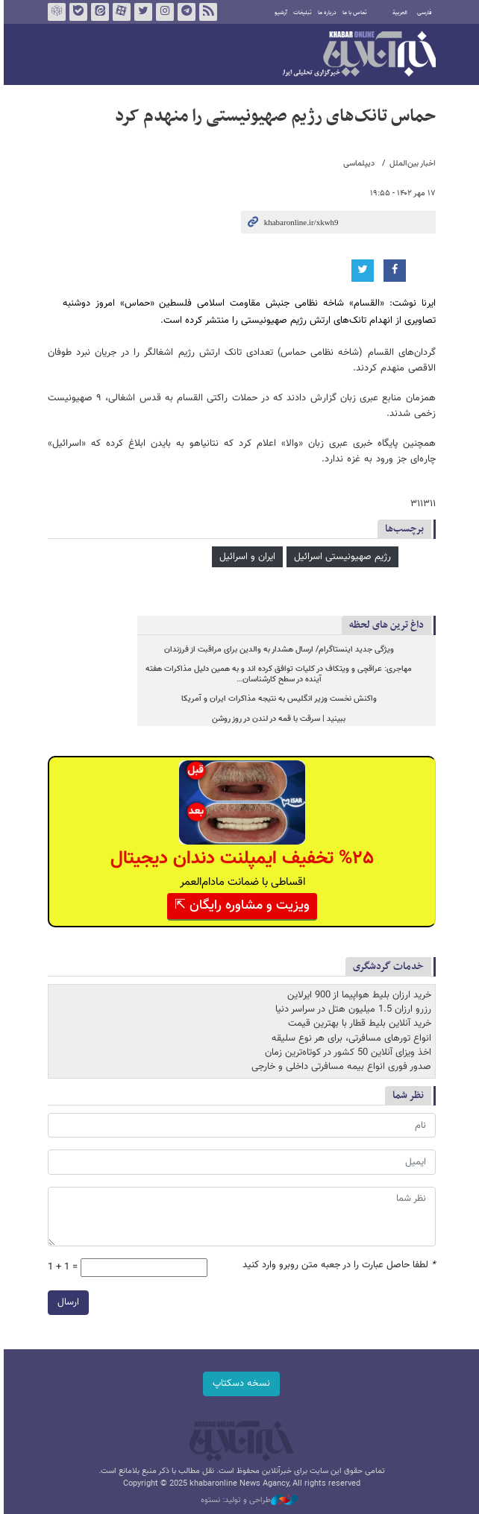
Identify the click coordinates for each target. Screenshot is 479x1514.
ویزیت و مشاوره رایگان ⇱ (239, 905)
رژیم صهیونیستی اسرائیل (340, 556)
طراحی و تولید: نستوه (246, 1501)
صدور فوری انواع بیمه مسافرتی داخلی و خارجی (339, 1066)
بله (76, 12)
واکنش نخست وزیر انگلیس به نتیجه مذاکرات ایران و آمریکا (277, 699)
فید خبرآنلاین (205, 12)
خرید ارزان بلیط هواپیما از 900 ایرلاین (357, 995)
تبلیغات (300, 12)
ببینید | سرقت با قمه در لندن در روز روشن (277, 719)
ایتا (97, 12)
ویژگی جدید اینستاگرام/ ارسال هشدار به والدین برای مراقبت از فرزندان (277, 650)
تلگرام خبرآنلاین (184, 12)
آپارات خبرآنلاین (119, 12)
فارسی (422, 12)
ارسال (66, 1302)
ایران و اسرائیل (245, 556)
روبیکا (54, 12)
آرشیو (278, 12)
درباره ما (325, 12)
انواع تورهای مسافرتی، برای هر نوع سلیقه (349, 1038)
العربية (397, 12)
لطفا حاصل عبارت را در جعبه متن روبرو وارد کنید (336, 1265)
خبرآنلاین (357, 55)
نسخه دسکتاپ (240, 1383)
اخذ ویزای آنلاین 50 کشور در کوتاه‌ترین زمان (346, 1052)
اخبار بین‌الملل (410, 163)
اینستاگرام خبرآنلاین (162, 12)
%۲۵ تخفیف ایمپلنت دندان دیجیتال (240, 858)
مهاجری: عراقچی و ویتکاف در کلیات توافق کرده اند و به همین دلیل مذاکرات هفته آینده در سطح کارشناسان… (277, 674)
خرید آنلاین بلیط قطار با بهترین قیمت (357, 1023)
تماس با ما (352, 12)
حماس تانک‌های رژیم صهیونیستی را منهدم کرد (273, 116)
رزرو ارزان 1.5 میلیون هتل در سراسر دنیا (351, 1009)
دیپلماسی (356, 163)
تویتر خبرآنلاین (141, 12)
